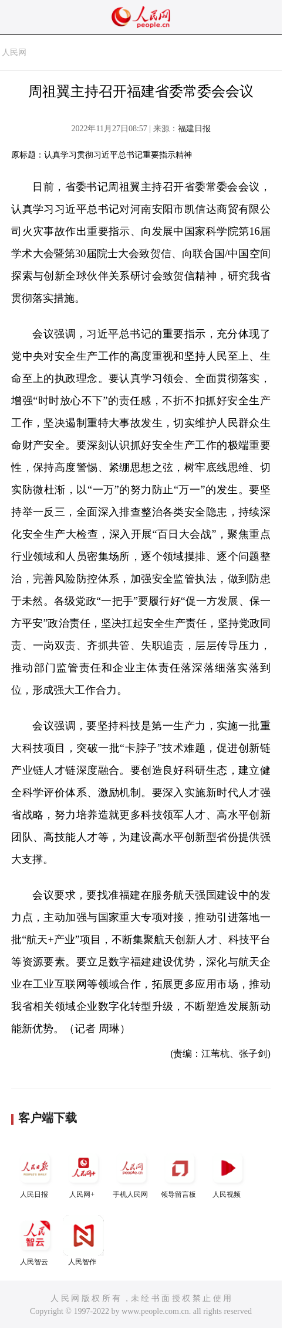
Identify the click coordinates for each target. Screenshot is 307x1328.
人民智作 (83, 1240)
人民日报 (35, 1173)
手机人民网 (131, 1173)
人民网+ (83, 1173)
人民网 (14, 52)
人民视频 (227, 1173)
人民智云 (35, 1240)
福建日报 (194, 128)
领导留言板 (179, 1173)
